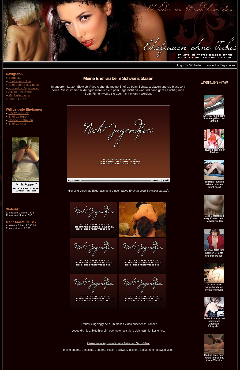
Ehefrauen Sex (18, 113)
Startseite (14, 77)
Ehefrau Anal (17, 123)
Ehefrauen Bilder (19, 81)
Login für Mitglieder (189, 65)
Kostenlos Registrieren (220, 65)
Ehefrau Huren (18, 116)
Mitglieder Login (19, 95)
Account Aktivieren (20, 91)
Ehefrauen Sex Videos (23, 84)
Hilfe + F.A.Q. (17, 99)
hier (100, 330)
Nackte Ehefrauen (20, 120)
